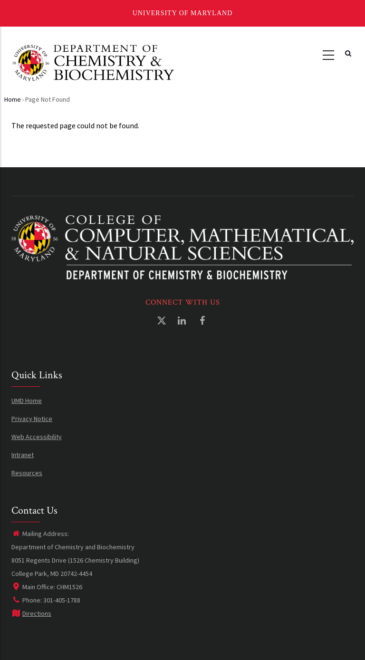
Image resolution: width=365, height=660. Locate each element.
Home (12, 99)
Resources (26, 473)
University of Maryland (183, 13)
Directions (31, 613)
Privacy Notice (31, 418)
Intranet (22, 454)
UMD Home (26, 400)
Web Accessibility (36, 436)
